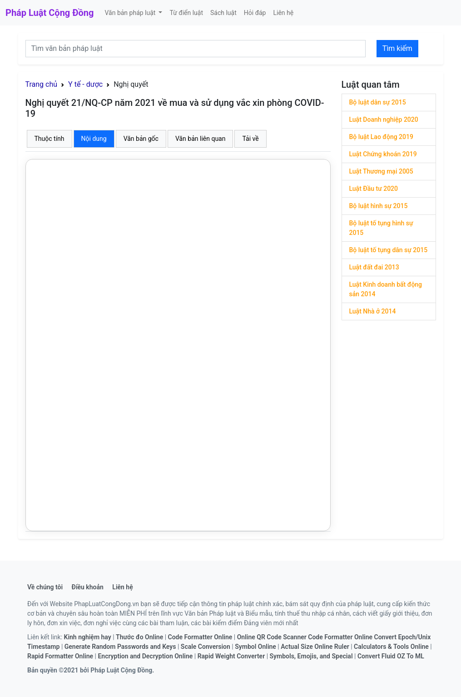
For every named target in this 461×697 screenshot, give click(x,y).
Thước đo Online (139, 637)
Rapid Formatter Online (60, 656)
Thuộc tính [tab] (49, 138)
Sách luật (223, 12)
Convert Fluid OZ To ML (390, 656)
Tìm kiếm (397, 48)
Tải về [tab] (250, 138)
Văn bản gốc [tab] (141, 138)
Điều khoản (88, 587)
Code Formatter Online (200, 637)
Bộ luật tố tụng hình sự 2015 (381, 227)
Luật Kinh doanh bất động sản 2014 (385, 289)
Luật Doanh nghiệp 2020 (383, 119)
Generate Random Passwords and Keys (120, 646)
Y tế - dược (85, 84)
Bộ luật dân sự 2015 (377, 102)
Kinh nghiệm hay (87, 637)
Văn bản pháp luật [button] (130, 12)
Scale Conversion (205, 646)
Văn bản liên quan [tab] (200, 138)
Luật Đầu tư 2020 (373, 188)
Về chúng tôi (45, 587)
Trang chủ (41, 84)
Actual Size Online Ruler (315, 646)
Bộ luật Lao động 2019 (381, 136)
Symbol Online (255, 646)
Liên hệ (283, 12)
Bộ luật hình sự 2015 (378, 205)
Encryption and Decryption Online (145, 656)
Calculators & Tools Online (391, 646)
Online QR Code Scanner (272, 637)
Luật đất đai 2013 (374, 267)
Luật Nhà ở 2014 (372, 311)
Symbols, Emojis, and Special (311, 656)
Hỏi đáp (255, 12)
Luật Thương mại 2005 (381, 171)
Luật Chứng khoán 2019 (383, 154)
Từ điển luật (186, 12)
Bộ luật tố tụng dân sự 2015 (388, 250)
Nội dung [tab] (94, 138)
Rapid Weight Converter (231, 656)
